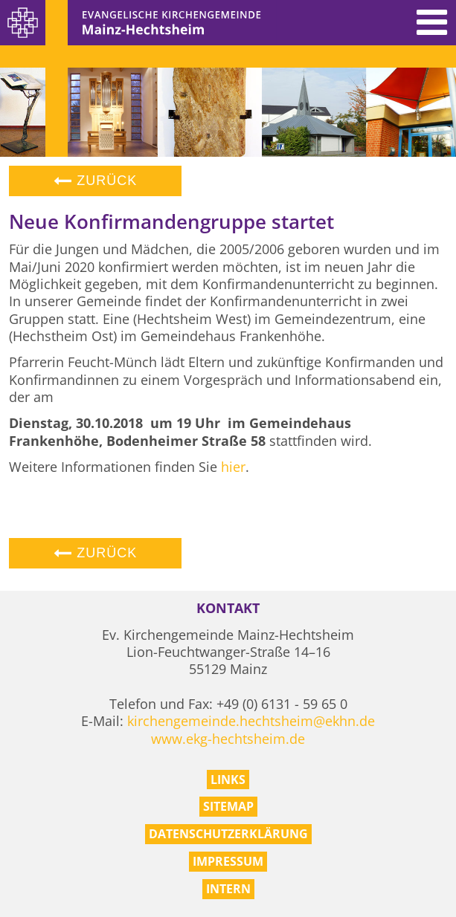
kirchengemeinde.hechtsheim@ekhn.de (251, 721)
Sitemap (228, 806)
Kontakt (228, 608)
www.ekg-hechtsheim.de (228, 739)
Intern (228, 889)
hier (233, 467)
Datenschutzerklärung (228, 834)
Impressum (228, 861)
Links (228, 779)
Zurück (95, 180)
